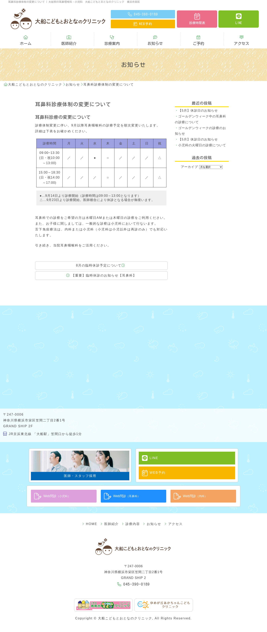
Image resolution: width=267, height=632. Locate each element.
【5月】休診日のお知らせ (198, 104)
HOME (97, 517)
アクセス (241, 37)
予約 (143, 23)
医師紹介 (68, 37)
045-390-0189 (133, 578)
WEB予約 (150, 467)
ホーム (25, 37)
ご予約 (198, 37)
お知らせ (155, 37)
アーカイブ (189, 161)
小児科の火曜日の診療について (202, 139)
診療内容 (131, 517)
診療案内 (112, 37)
